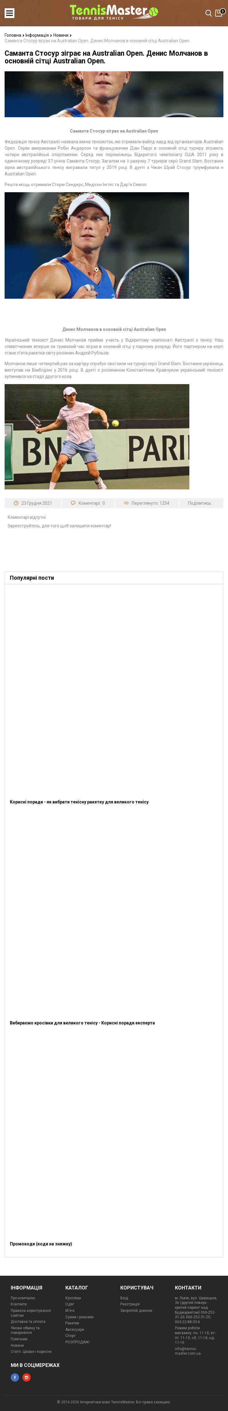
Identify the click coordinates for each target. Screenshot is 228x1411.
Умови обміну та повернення (25, 1330)
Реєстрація (130, 1304)
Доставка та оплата (28, 1321)
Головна (15, 35)
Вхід (124, 1298)
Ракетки (72, 1323)
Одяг (69, 1304)
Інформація (38, 35)
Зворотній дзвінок (136, 1310)
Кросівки (73, 1298)
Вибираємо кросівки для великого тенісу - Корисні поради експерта (82, 1022)
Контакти (19, 1304)
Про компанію (23, 1298)
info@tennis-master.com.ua (188, 1351)
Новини (62, 35)
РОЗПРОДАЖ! (77, 1342)
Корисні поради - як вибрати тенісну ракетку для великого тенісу (79, 801)
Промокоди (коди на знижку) (41, 1243)
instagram (26, 1377)
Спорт (70, 1336)
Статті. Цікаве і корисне (31, 1351)
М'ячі (70, 1310)
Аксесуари (74, 1329)
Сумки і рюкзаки (79, 1317)
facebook (15, 1377)
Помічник (19, 1339)
